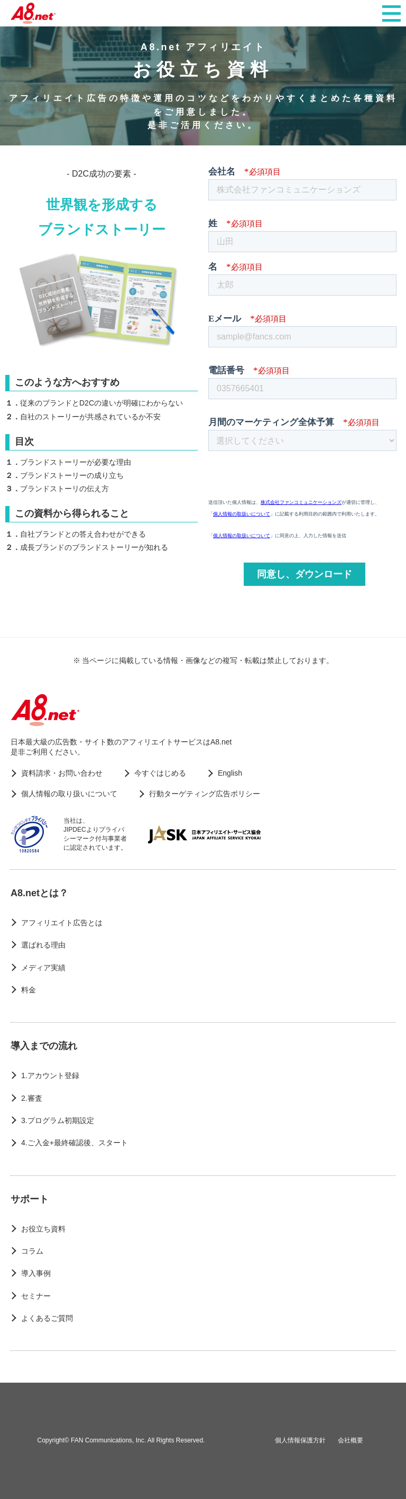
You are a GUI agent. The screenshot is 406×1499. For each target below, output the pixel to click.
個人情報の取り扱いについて (69, 793)
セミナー (36, 1296)
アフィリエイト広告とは (62, 922)
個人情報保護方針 (300, 1440)
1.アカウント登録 (50, 1075)
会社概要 (350, 1440)
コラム (32, 1251)
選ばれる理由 (43, 945)
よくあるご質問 (47, 1318)
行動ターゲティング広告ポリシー (204, 793)
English (230, 773)
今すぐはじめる (160, 773)
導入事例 (36, 1273)
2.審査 (31, 1098)
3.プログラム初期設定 (57, 1120)
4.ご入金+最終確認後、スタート (74, 1142)
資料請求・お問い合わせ (62, 773)
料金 (28, 990)
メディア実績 (43, 967)
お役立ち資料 (43, 1229)
